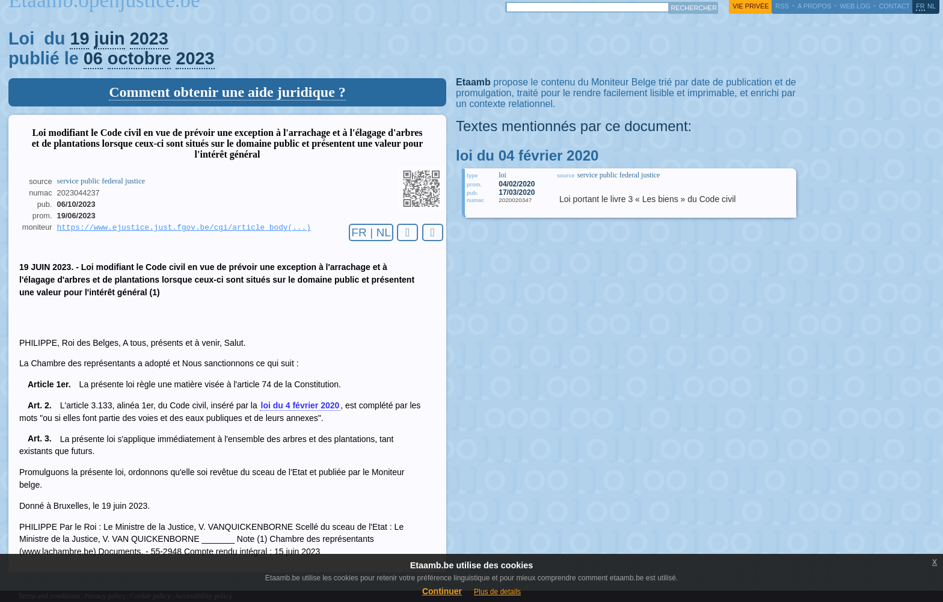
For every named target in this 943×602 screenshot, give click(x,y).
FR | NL (371, 232)
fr (920, 6)
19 (79, 38)
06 (93, 58)
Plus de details (497, 592)
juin (109, 38)
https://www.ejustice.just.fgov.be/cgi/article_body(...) (184, 228)
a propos (814, 6)
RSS (781, 6)
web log (855, 6)
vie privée (751, 6)
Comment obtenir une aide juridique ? (227, 92)
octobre (139, 58)
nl (931, 6)
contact (894, 6)
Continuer (442, 591)
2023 (149, 38)
